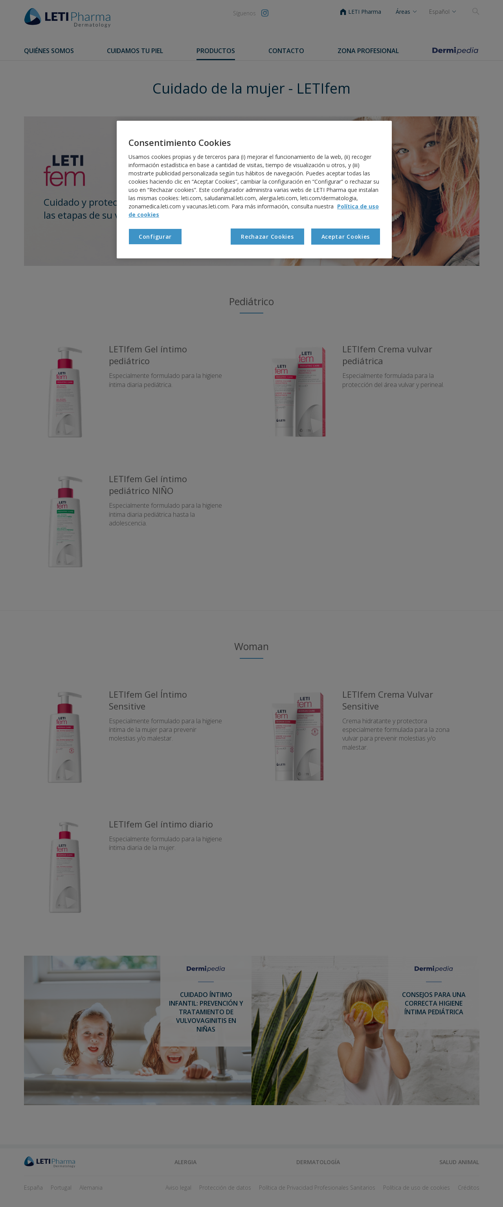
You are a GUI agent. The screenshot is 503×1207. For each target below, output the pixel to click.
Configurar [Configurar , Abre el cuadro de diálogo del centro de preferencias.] (155, 236)
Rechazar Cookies (267, 236)
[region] (254, 189)
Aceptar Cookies (345, 236)
